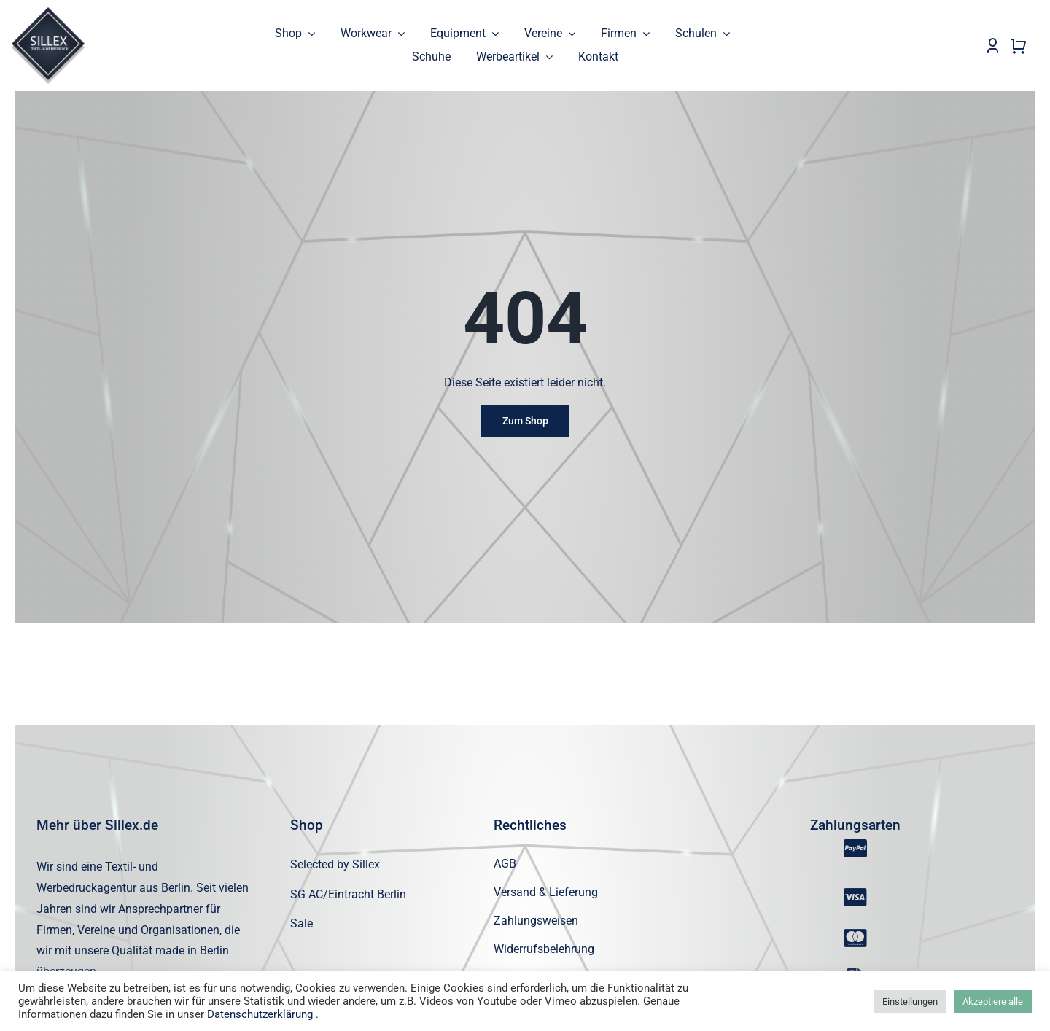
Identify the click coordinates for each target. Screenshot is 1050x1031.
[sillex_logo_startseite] (48, 13)
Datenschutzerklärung (260, 1014)
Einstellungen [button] (910, 1001)
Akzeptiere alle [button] (992, 1001)
